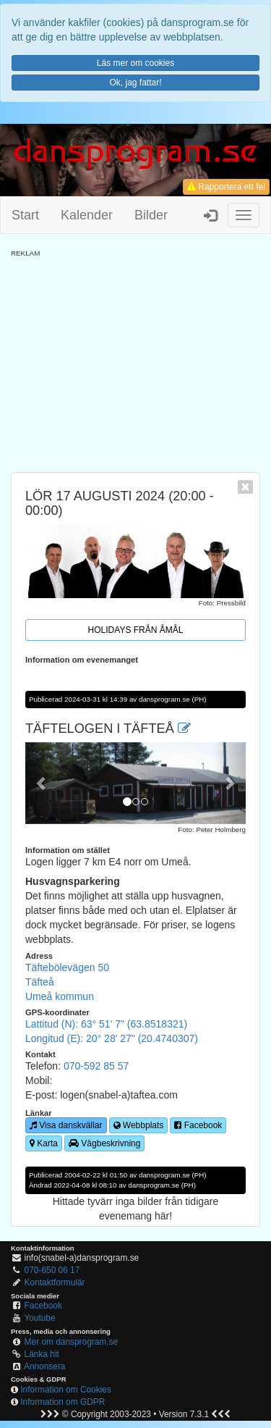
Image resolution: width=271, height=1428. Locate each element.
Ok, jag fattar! (135, 82)
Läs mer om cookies (135, 63)
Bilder (151, 215)
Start (25, 215)
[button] (42, 783)
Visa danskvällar (66, 1125)
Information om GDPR (62, 1402)
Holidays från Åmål (136, 630)
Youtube (39, 1318)
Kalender (87, 215)
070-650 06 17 (52, 1270)
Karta (44, 1143)
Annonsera (45, 1366)
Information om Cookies (65, 1390)
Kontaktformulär (55, 1282)
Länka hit (42, 1354)
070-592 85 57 (96, 1066)
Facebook (198, 1125)
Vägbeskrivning (104, 1143)
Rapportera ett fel (226, 187)
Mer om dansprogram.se (72, 1342)
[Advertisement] (135, 360)
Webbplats (138, 1125)
